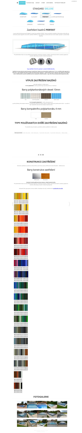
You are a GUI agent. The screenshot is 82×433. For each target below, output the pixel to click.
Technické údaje (30, 2)
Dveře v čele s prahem (26, 132)
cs (72, 1)
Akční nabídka (49, 2)
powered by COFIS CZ (41, 431)
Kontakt (38, 2)
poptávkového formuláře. (58, 188)
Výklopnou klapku (64, 132)
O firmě (43, 2)
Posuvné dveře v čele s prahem (44, 132)
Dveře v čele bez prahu (35, 132)
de (74, 1)
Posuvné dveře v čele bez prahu (55, 132)
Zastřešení (22, 2)
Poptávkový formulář (60, 2)
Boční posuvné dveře (18, 132)
